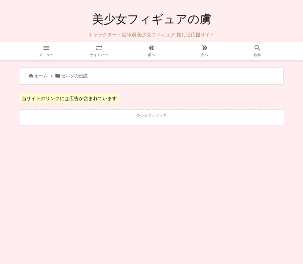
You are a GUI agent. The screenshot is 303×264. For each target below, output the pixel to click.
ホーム (41, 75)
